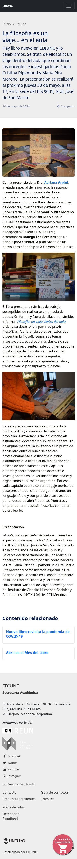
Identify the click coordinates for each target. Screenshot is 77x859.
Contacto (9, 792)
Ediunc (21, 24)
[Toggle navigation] (69, 6)
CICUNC (31, 852)
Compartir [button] (65, 106)
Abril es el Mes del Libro (27, 652)
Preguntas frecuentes (19, 799)
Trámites (47, 799)
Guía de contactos (55, 792)
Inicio (6, 24)
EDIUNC (7, 6)
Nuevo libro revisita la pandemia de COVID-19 (38, 633)
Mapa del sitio (13, 807)
